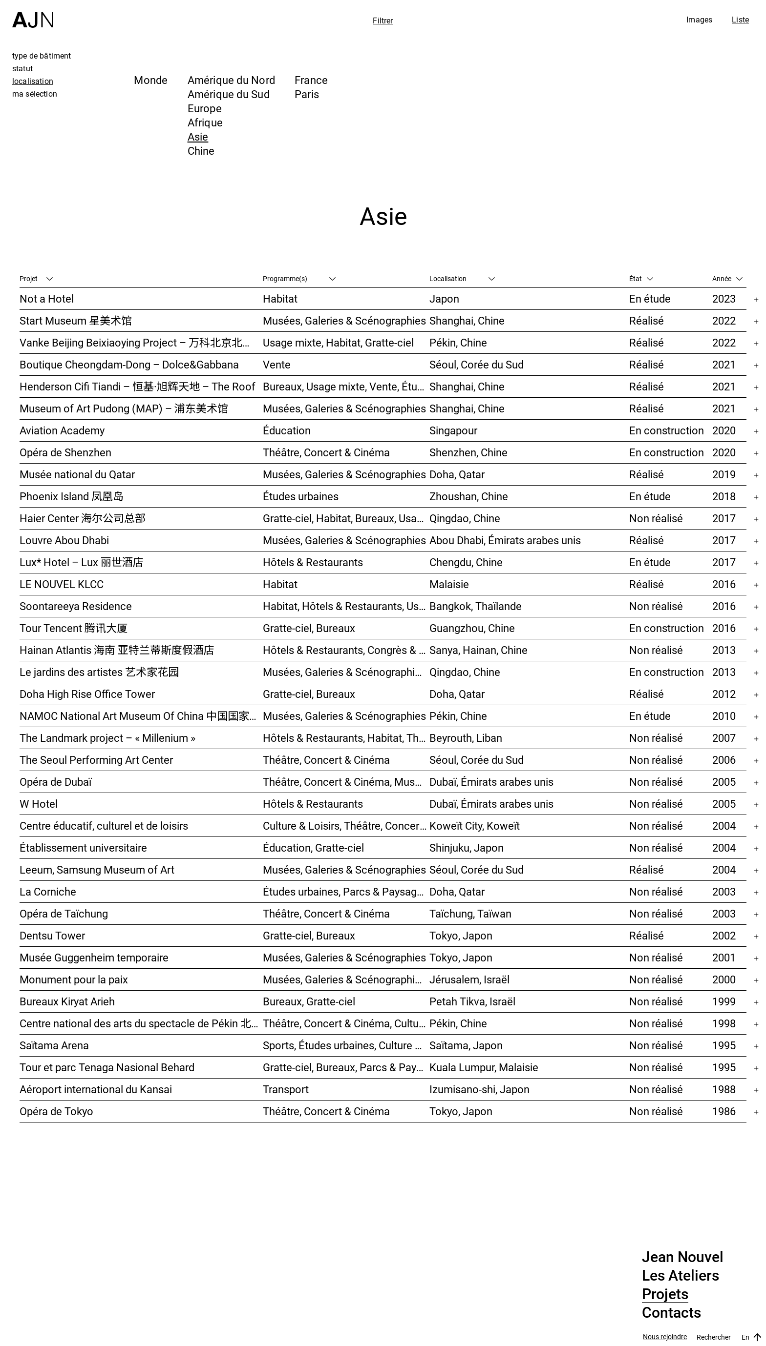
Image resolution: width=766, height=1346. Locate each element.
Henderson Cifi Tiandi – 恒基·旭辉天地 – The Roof (137, 386)
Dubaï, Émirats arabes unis (491, 782)
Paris (307, 94)
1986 (724, 1111)
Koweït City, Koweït (474, 825)
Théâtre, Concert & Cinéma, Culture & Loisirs (346, 1023)
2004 (724, 825)
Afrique (205, 122)
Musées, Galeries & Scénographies (344, 320)
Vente (277, 364)
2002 (724, 935)
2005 (724, 782)
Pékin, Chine (458, 342)
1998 (724, 1023)
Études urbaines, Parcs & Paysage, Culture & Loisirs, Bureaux (346, 891)
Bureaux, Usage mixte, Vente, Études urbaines (346, 386)
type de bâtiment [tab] (41, 55)
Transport (286, 1089)
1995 (724, 1045)
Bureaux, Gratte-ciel (309, 1001)
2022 (724, 320)
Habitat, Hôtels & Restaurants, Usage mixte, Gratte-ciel (346, 606)
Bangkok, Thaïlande (475, 606)
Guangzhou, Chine (472, 628)
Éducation (287, 430)
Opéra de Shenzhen (65, 452)
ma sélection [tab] (34, 93)
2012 (724, 694)
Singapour (453, 430)
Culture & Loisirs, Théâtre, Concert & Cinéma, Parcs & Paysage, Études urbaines (346, 825)
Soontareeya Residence (76, 606)
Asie (198, 136)
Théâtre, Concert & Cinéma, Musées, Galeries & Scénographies (346, 782)
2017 (724, 518)
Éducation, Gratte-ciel (313, 847)
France (311, 80)
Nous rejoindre (665, 1337)
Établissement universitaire (83, 847)
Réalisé (646, 320)
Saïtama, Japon (466, 1045)
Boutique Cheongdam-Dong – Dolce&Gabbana (129, 364)
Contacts (671, 1313)
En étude (650, 298)
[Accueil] (32, 14)
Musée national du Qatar (77, 474)
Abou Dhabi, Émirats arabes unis (505, 540)
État (641, 278)
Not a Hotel (47, 298)
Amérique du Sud (229, 94)
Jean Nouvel (682, 1257)
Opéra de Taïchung (64, 913)
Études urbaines (301, 496)
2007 (724, 738)
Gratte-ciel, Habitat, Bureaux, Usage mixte (346, 518)
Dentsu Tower (52, 935)
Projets (665, 1294)
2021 (724, 364)
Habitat (280, 298)
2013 (724, 650)
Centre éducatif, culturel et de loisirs (104, 825)
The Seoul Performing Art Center (96, 760)
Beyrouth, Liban (465, 738)
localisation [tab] (32, 81)
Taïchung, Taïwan (470, 913)
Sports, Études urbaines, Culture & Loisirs (346, 1045)
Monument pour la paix (74, 979)
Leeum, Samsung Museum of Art (97, 869)
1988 (724, 1089)
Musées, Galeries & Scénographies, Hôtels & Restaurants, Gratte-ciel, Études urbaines (346, 672)
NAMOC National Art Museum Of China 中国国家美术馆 (141, 716)
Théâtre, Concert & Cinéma (326, 452)
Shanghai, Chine (467, 320)
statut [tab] (22, 68)
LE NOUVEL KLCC (62, 584)
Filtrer (383, 20)
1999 (724, 1001)
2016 (724, 584)
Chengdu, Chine (466, 562)
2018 (724, 496)
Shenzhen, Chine (468, 452)
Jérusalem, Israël (469, 979)
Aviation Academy (62, 430)
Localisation (462, 278)
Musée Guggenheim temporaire (94, 957)
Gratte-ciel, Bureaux (309, 628)
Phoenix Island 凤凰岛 (72, 496)
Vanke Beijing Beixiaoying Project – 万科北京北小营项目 (141, 342)
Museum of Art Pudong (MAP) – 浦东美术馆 (124, 408)
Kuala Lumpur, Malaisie (483, 1067)
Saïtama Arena (54, 1045)
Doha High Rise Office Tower (87, 694)
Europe (205, 108)
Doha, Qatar (457, 474)
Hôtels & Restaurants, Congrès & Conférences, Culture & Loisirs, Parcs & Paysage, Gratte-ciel (346, 650)
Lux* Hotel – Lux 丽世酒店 (82, 562)
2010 (724, 716)
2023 (724, 298)
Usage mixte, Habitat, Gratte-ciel (338, 342)
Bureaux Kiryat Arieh (67, 1001)
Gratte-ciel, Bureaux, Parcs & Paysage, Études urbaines (346, 1067)
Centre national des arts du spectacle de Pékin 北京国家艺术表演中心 (141, 1023)
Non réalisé (656, 518)
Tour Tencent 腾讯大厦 (74, 628)
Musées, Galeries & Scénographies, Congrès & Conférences (346, 979)
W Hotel (39, 803)
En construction (666, 430)
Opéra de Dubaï (55, 782)
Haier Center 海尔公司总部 (83, 518)
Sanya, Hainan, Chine (478, 650)
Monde (151, 80)
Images (699, 19)
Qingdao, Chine (464, 518)
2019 (724, 474)
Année (727, 278)
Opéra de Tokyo (56, 1111)
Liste (740, 19)
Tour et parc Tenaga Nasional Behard (107, 1067)
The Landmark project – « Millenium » (107, 738)
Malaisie (449, 584)
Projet (36, 278)
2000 (724, 979)
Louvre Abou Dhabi (64, 540)
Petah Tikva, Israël (472, 1001)
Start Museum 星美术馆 (76, 320)
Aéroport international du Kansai (96, 1089)
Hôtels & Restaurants (313, 562)
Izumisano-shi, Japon (479, 1089)
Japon (444, 298)
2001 (724, 957)
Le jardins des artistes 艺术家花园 (99, 672)
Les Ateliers (680, 1275)
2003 (724, 891)
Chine (201, 150)
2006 (724, 760)
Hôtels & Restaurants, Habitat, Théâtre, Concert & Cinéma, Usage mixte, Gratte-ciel (346, 738)
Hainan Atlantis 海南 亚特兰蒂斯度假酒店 (117, 650)
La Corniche (48, 891)
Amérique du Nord (232, 80)
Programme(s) (299, 278)
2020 (724, 430)
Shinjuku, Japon (466, 847)
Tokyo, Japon (460, 935)
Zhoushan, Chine (468, 496)
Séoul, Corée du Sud (476, 364)
